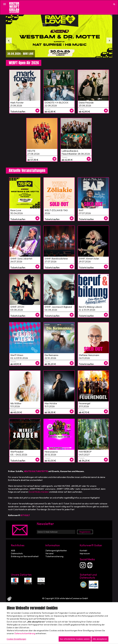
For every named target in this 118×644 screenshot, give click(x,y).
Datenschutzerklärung (25, 633)
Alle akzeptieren (100, 639)
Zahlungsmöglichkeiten (56, 550)
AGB (13, 550)
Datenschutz (17, 553)
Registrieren (85, 532)
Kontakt (83, 550)
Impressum (85, 553)
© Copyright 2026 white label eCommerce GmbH (65, 598)
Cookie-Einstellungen (16, 639)
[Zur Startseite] (14, 8)
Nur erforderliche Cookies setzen (75, 639)
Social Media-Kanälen (39, 492)
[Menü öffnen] (4, 4)
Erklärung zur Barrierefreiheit (25, 556)
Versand (49, 553)
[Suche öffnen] (114, 4)
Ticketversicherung (54, 556)
